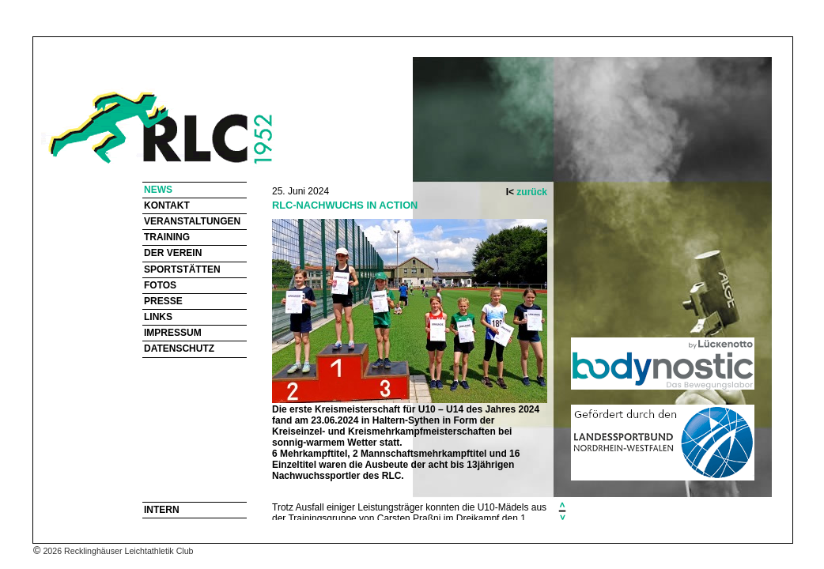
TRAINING (167, 237)
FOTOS (160, 285)
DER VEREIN (173, 252)
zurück (531, 192)
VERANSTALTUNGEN (192, 221)
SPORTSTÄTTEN (182, 269)
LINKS (158, 316)
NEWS (158, 189)
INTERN (162, 509)
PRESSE (163, 301)
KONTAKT (167, 205)
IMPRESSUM (173, 332)
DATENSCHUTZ (179, 348)
